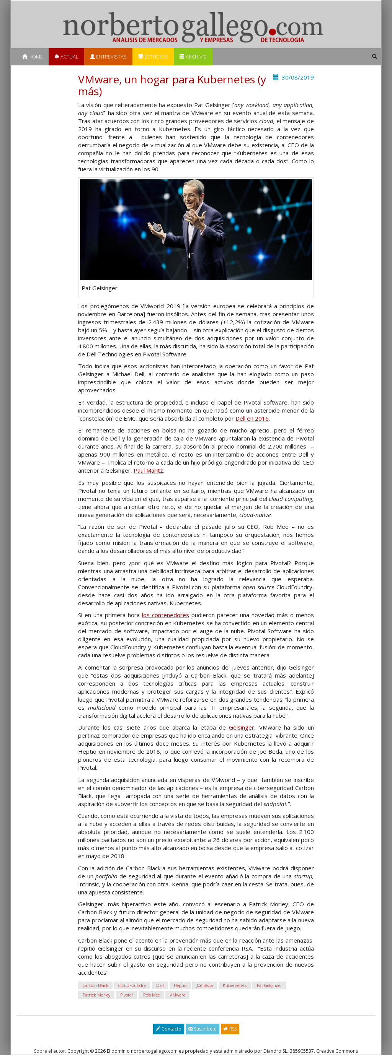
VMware (177, 995)
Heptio (180, 985)
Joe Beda (205, 985)
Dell (160, 985)
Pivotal (126, 995)
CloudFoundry (132, 985)
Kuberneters (235, 985)
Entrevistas (108, 56)
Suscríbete (202, 1029)
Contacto (168, 1029)
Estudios (153, 56)
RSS (230, 1029)
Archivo (193, 56)
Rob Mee (151, 995)
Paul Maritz (148, 470)
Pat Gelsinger (269, 985)
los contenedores (165, 615)
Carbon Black (95, 985)
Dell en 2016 (252, 418)
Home (32, 56)
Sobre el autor (49, 1051)
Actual (66, 56)
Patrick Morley (96, 995)
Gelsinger (241, 727)
